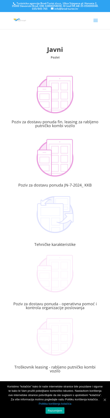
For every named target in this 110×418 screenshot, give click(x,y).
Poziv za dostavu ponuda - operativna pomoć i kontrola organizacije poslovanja (55, 305)
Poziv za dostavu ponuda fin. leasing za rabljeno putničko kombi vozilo (55, 123)
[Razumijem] (104, 400)
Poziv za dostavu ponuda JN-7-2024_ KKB (55, 185)
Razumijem (55, 410)
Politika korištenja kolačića (55, 403)
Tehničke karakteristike (55, 244)
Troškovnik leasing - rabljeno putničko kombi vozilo (55, 368)
